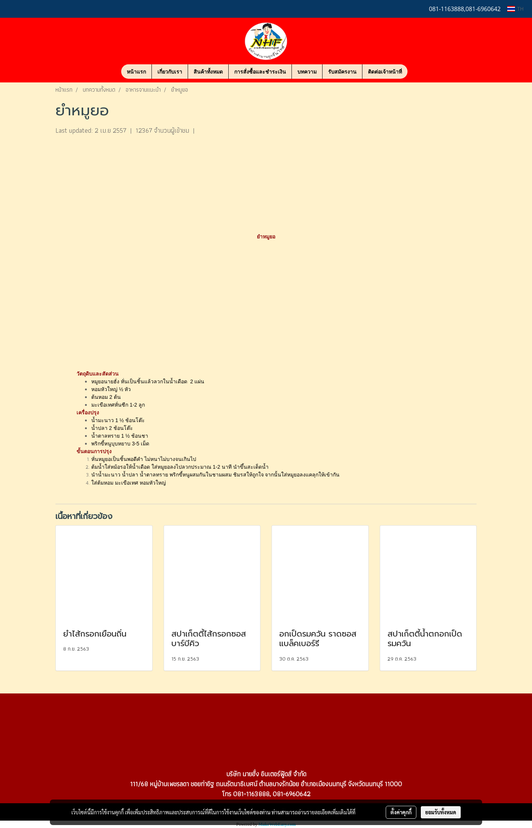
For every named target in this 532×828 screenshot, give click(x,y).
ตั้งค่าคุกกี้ (401, 812)
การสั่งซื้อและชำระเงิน (260, 71)
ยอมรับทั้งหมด (440, 812)
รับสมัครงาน (342, 71)
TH (515, 8)
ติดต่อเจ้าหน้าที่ (385, 71)
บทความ (307, 71)
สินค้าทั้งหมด (208, 71)
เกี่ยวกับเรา (169, 71)
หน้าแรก (136, 71)
